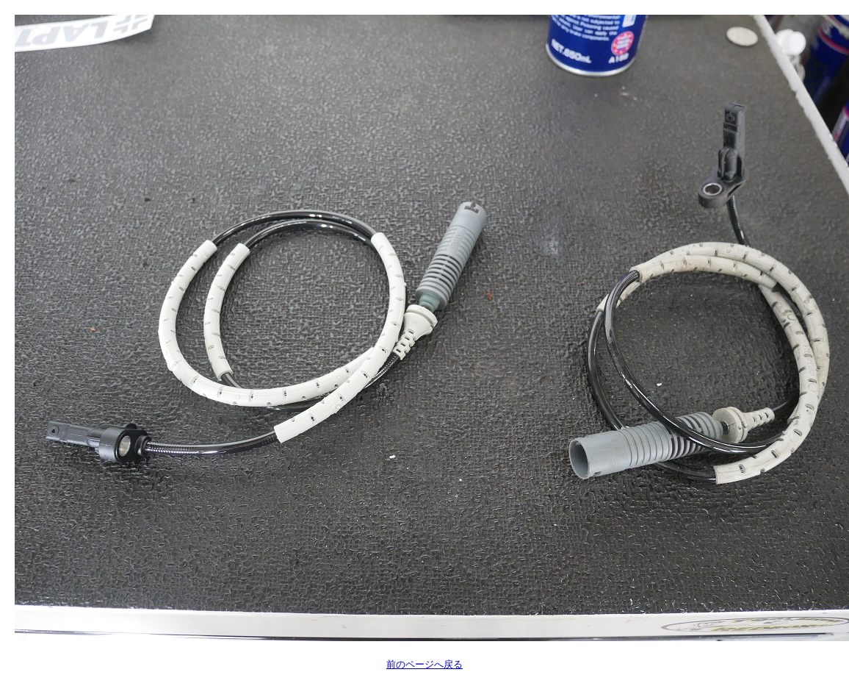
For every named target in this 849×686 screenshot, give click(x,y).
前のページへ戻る (424, 664)
